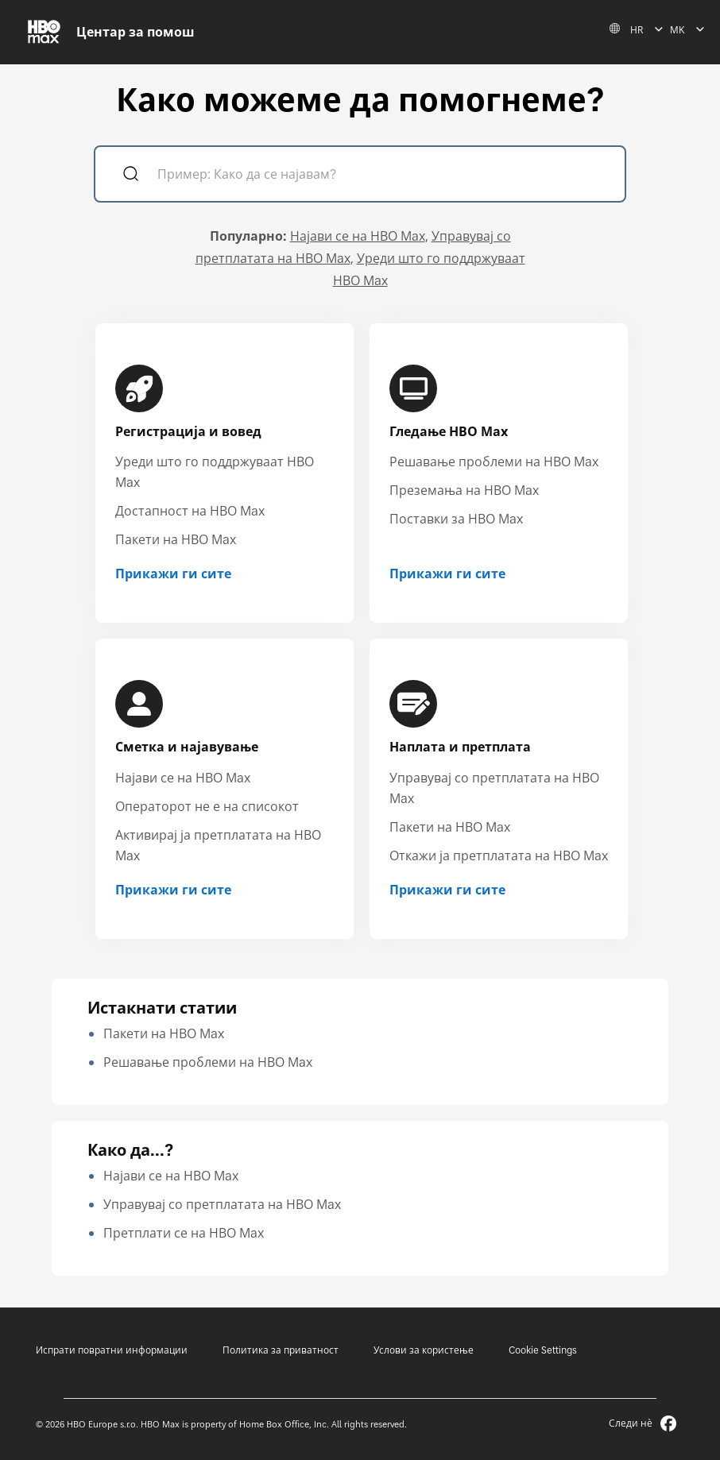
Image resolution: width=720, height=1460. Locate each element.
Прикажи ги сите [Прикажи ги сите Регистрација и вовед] (173, 573)
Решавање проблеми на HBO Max (493, 461)
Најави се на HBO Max (357, 236)
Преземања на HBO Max (464, 490)
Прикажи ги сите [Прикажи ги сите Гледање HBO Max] (447, 573)
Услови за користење (424, 1350)
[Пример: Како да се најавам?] (383, 175)
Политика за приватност (281, 1350)
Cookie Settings (543, 1350)
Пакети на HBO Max (175, 539)
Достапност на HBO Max (190, 510)
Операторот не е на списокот (207, 806)
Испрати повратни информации (112, 1350)
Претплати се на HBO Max (183, 1233)
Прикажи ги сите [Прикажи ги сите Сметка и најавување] (173, 889)
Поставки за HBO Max (456, 518)
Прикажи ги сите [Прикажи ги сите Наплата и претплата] (447, 889)
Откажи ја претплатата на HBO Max (498, 855)
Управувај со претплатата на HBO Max (222, 1204)
